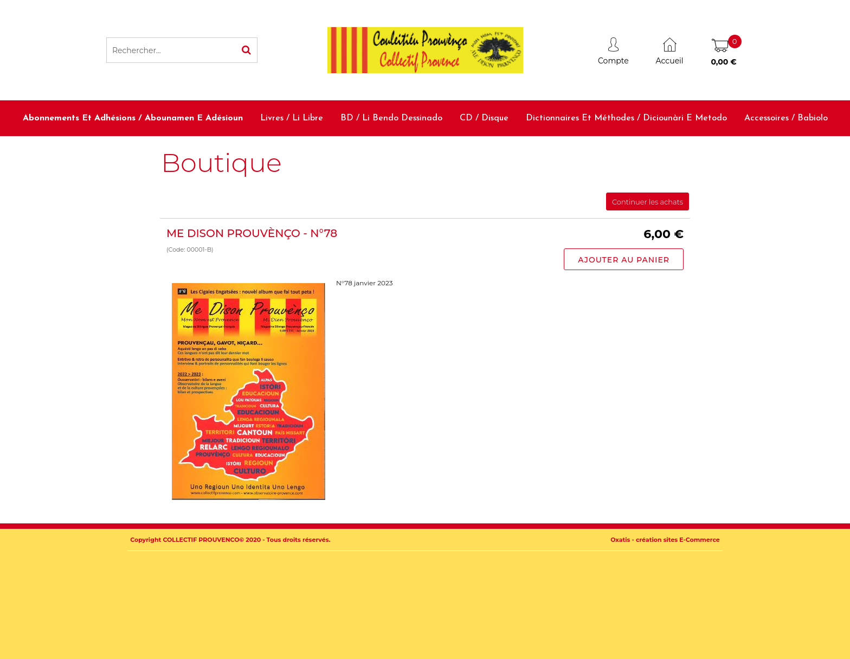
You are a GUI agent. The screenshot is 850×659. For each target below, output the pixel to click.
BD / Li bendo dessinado (391, 118)
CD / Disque (484, 118)
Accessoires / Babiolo (786, 118)
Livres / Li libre (291, 118)
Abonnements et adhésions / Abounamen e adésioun (133, 118)
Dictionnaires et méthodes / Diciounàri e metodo (626, 118)
